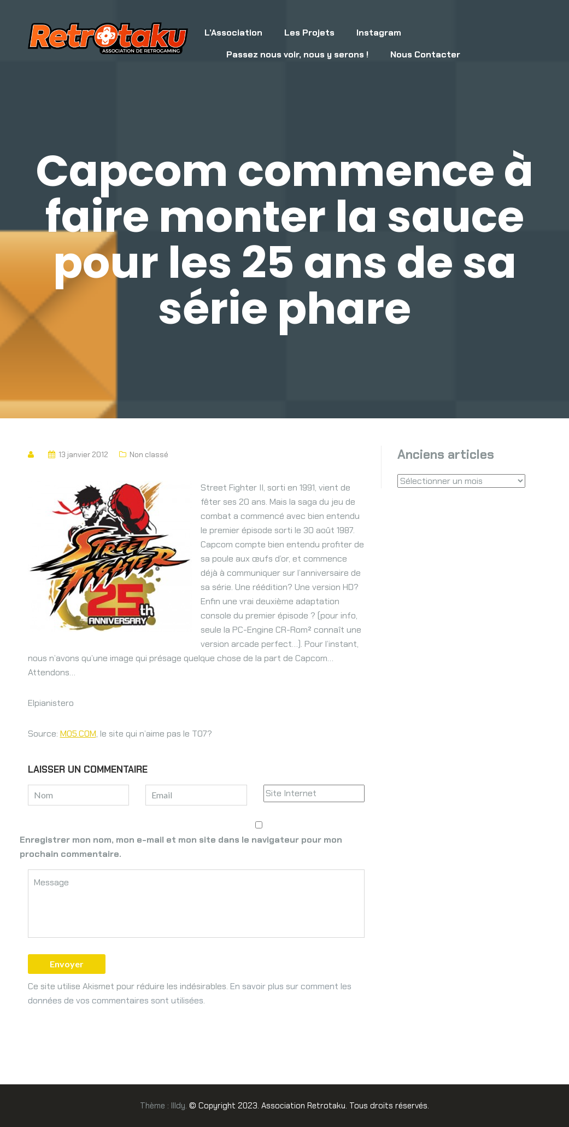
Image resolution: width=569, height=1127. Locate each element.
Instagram (378, 32)
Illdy (178, 1105)
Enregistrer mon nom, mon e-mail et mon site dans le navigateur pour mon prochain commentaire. (181, 847)
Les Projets (309, 32)
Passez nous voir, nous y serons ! (297, 54)
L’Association (233, 32)
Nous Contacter (425, 54)
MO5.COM (78, 733)
